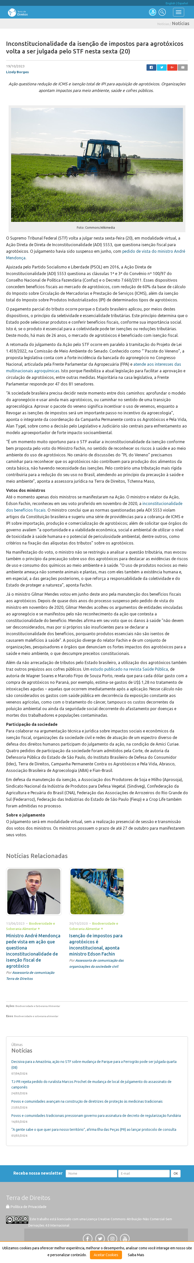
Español (183, 3)
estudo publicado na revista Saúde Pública (129, 669)
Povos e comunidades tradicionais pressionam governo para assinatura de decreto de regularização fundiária (96, 1116)
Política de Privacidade (26, 1207)
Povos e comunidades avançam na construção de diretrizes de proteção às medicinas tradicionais (87, 1101)
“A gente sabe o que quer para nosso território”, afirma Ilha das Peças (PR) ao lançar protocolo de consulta (93, 1130)
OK (176, 1173)
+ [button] (39, 928)
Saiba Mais (136, 1255)
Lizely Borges (17, 72)
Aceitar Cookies (106, 1255)
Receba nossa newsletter (39, 1173)
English (170, 3)
